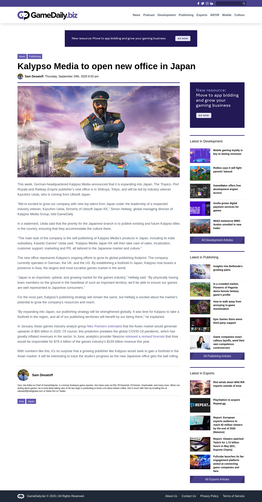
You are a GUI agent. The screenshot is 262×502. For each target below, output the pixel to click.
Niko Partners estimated (104, 326)
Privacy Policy (209, 496)
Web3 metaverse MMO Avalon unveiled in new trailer (227, 224)
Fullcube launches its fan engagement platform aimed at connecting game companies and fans (228, 464)
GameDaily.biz (36, 496)
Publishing (186, 15)
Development (167, 15)
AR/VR (214, 15)
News (136, 15)
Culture (239, 15)
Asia (21, 401)
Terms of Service (234, 496)
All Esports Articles (217, 479)
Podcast (148, 15)
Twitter (62, 391)
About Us (171, 496)
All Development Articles (217, 240)
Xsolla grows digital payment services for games (226, 207)
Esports (201, 15)
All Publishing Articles (217, 356)
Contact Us (189, 496)
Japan (31, 401)
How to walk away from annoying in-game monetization (227, 305)
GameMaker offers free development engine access (227, 189)
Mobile (226, 15)
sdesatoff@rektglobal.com (30, 391)
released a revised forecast (144, 336)
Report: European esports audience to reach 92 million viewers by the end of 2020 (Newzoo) (228, 425)
